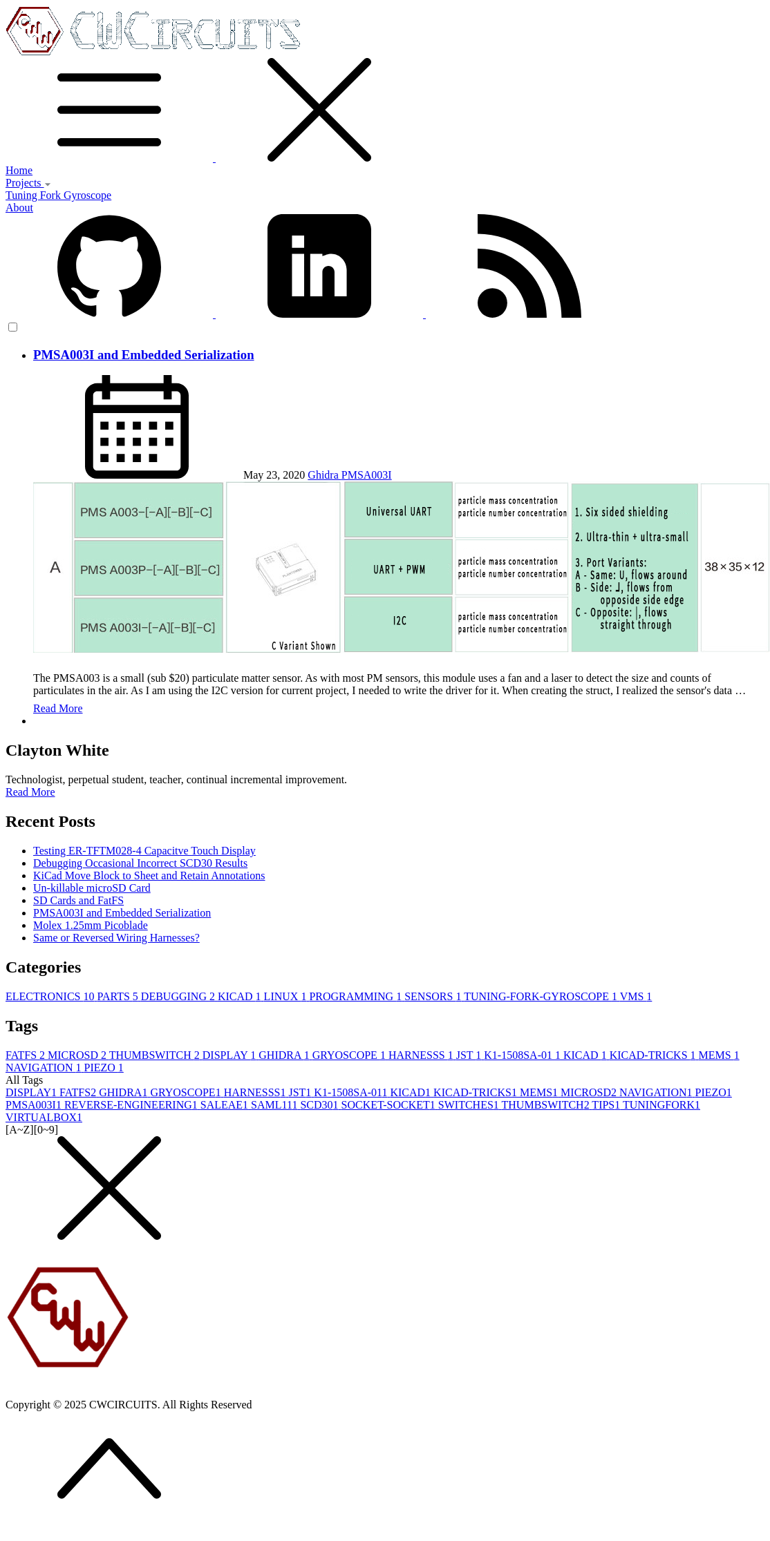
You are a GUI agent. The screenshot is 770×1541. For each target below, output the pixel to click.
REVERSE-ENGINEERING (132, 1105)
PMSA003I (366, 475)
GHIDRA (285, 1055)
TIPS (607, 1105)
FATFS (27, 1055)
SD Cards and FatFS (78, 900)
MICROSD (78, 1055)
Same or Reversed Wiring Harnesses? (116, 938)
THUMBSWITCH (156, 1055)
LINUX (287, 996)
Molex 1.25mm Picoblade (90, 925)
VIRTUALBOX (44, 1117)
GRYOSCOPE (350, 1055)
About (19, 207)
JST (470, 1055)
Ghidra (324, 475)
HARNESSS (422, 1055)
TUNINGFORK (661, 1105)
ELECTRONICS (51, 996)
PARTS (118, 996)
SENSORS (434, 996)
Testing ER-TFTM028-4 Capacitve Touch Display (144, 850)
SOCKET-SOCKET (389, 1105)
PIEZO (103, 1067)
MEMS (719, 1055)
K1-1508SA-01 (523, 1055)
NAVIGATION (45, 1067)
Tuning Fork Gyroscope (58, 195)
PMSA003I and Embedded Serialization (143, 354)
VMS (636, 996)
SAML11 (275, 1105)
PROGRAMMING (356, 996)
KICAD (241, 996)
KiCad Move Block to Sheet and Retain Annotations (149, 875)
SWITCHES (470, 1105)
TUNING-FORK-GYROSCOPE (542, 996)
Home (19, 170)
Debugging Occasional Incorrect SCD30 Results (140, 863)
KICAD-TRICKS (654, 1055)
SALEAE (225, 1105)
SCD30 (320, 1105)
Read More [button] (30, 792)
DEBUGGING (179, 996)
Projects (28, 183)
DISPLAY (231, 1055)
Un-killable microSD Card (92, 888)
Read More (58, 708)
